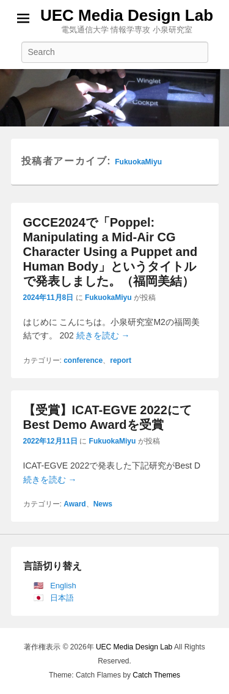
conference (83, 360)
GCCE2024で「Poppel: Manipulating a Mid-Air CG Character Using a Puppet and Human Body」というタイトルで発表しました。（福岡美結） (110, 252)
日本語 (62, 597)
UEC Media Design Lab (126, 15)
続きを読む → (103, 335)
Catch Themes (156, 675)
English (63, 585)
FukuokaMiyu (138, 162)
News (102, 504)
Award (74, 504)
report (120, 360)
